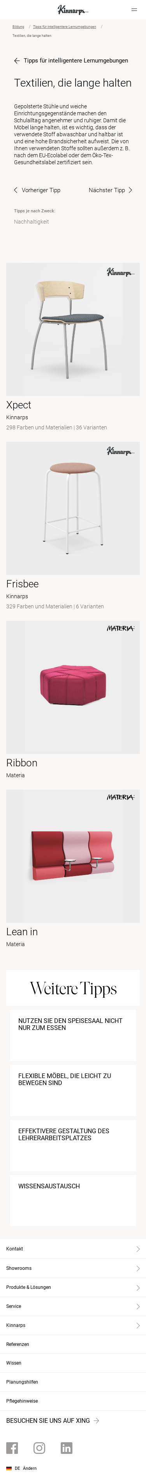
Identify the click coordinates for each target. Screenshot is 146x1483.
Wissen (13, 1363)
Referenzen (17, 1344)
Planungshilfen (22, 1382)
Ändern (30, 1468)
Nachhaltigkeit (31, 222)
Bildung (18, 27)
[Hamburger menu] (134, 9)
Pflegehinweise (22, 1401)
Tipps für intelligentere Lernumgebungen (64, 27)
